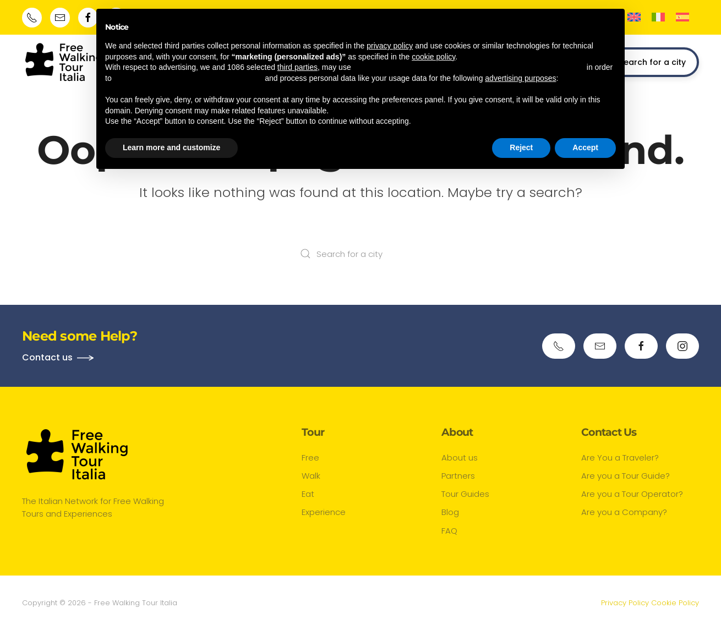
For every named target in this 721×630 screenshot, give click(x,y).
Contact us (47, 357)
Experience (324, 512)
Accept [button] (585, 147)
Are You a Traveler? (620, 457)
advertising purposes (520, 78)
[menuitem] (634, 17)
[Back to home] (63, 62)
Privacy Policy (625, 603)
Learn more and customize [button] (171, 147)
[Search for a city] (360, 253)
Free (310, 457)
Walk (311, 475)
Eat (308, 494)
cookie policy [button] (433, 56)
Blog (450, 512)
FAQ (449, 530)
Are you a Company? (624, 512)
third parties (297, 67)
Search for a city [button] (646, 62)
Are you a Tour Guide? (625, 475)
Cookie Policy (675, 603)
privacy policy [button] (390, 45)
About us (459, 457)
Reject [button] (521, 147)
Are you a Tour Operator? (632, 494)
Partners (458, 475)
